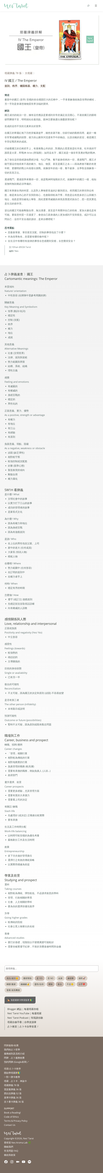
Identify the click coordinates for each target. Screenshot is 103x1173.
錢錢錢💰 (25, 984)
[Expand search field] (88, 5)
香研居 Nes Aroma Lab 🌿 (17, 1142)
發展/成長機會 (13, 990)
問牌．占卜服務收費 (14, 1057)
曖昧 (51, 984)
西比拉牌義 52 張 (12, 1093)
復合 (60, 984)
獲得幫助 (27, 978)
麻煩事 (71, 978)
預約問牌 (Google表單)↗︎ (16, 1061)
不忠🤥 (70, 984)
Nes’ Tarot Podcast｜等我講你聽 (25, 1017)
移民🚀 (82, 978)
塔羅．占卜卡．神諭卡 (15, 1081)
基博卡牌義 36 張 (12, 1097)
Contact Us (9, 1124)
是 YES (40, 978)
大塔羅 (28, 73)
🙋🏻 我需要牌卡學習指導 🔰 (20, 1000)
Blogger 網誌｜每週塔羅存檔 (22, 1009)
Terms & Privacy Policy (15, 1120)
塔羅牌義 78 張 (13, 73)
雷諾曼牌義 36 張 (12, 1089)
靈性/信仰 (39, 984)
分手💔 (82, 984)
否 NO (51, 978)
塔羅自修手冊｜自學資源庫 (21, 1022)
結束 (60, 978)
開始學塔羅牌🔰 (12, 1072)
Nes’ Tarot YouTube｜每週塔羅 (24, 1013)
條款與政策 (9, 1154)
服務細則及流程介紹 (14, 1053)
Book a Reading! (12, 1112)
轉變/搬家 (11, 984)
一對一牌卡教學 (12, 1076)
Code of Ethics (11, 1116)
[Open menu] (96, 5)
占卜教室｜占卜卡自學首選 (23, 1026)
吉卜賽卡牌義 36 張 (14, 1101)
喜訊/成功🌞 (12, 978)
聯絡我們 (8, 1146)
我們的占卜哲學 (12, 1049)
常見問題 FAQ (11, 1150)
